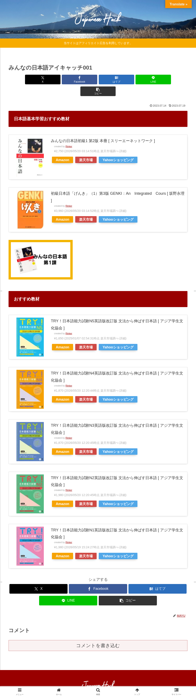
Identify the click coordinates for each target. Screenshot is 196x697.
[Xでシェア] (38, 79)
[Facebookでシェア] (68, 79)
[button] (158, 79)
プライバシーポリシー (105, 683)
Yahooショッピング (118, 148)
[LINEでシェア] (128, 79)
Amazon (62, 148)
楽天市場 (86, 148)
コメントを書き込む (98, 633)
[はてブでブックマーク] (98, 79)
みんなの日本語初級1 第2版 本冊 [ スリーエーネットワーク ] (103, 129)
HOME (80, 683)
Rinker (68, 134)
